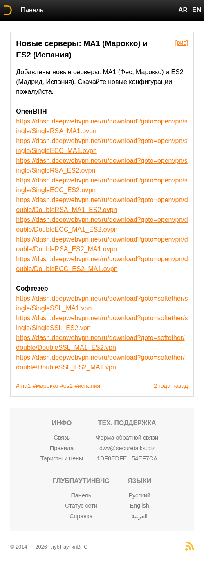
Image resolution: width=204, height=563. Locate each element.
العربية (140, 516)
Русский (139, 495)
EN (196, 10)
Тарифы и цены (61, 458)
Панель (32, 10)
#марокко (45, 386)
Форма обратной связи (127, 437)
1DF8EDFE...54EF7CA (127, 458)
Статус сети (81, 505)
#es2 (66, 386)
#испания (88, 386)
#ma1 (23, 386)
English (139, 505)
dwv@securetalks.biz (127, 448)
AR (183, 10)
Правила (62, 448)
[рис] (181, 42)
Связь (62, 437)
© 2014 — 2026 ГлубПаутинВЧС (48, 547)
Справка (80, 516)
